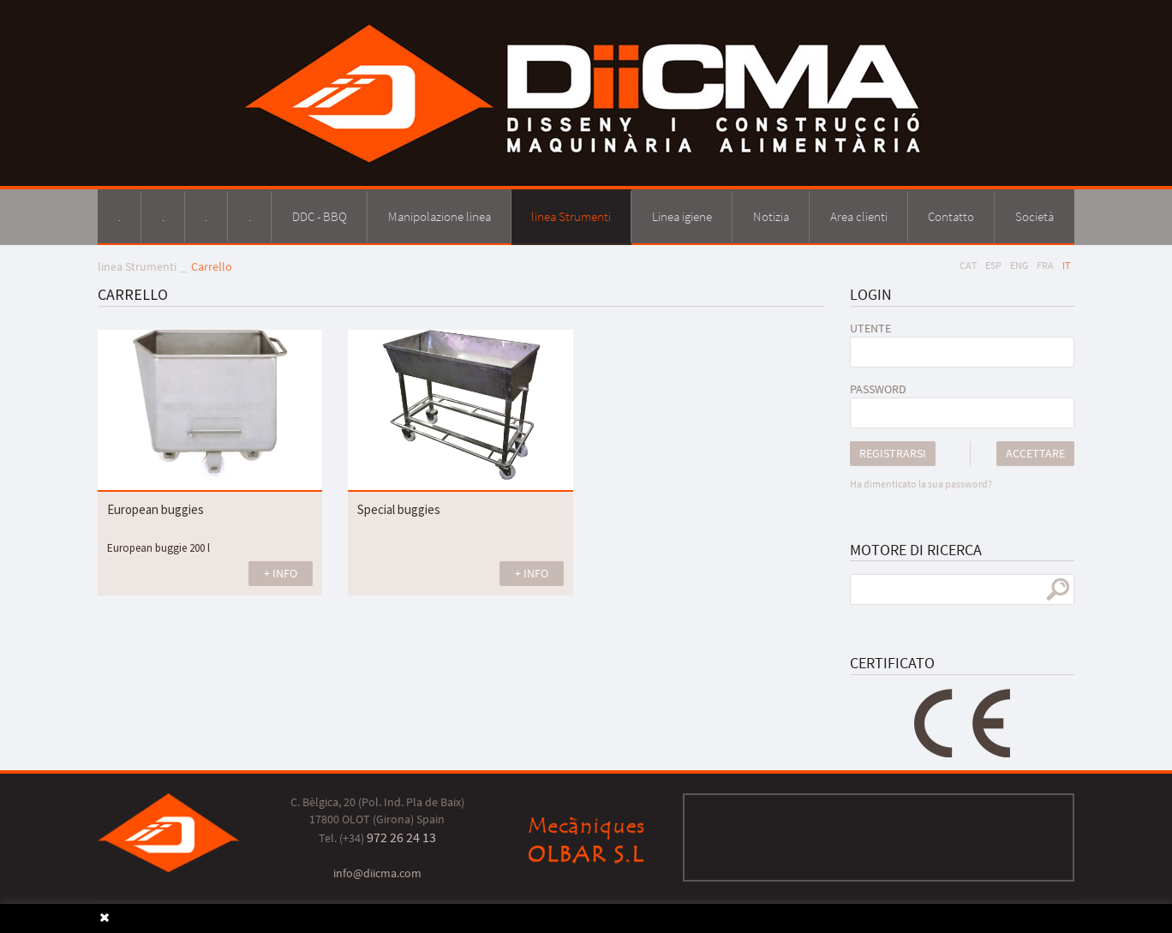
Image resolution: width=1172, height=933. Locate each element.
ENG (1019, 265)
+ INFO (280, 573)
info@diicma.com (377, 873)
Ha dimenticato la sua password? (921, 483)
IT (1066, 265)
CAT (968, 265)
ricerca (1057, 589)
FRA (1045, 265)
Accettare (1035, 453)
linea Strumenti (137, 266)
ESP (993, 265)
